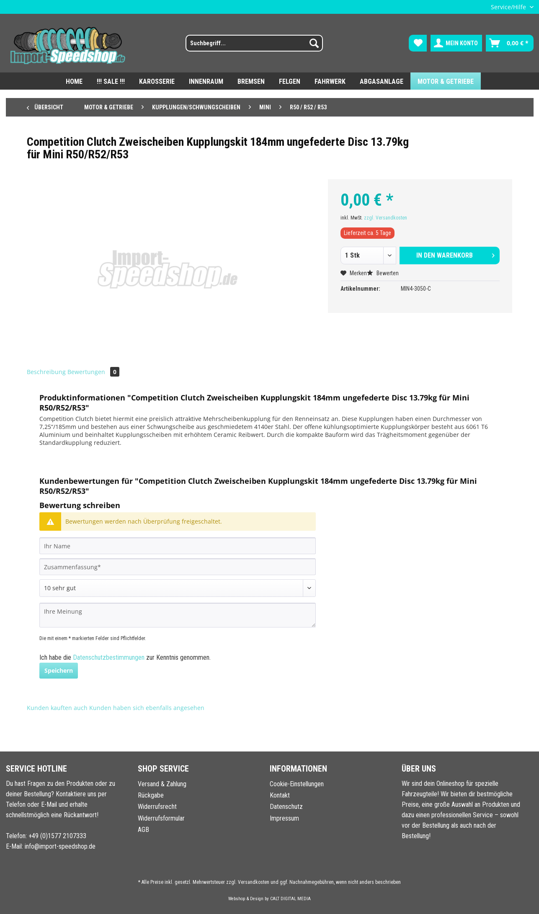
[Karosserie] (157, 81)
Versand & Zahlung (162, 784)
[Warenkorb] (510, 43)
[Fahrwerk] (330, 81)
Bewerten (383, 273)
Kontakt (280, 795)
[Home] (74, 81)
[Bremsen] (251, 81)
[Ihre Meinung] (177, 615)
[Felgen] (289, 81)
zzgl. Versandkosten (385, 218)
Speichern (58, 670)
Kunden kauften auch (57, 708)
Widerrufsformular (161, 818)
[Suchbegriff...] (254, 43)
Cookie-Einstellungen (297, 784)
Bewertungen (93, 372)
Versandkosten (253, 882)
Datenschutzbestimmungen (108, 657)
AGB (143, 830)
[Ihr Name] (177, 545)
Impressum (284, 818)
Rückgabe (151, 795)
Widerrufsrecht (157, 807)
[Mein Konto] (456, 43)
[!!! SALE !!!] (111, 81)
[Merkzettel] (418, 43)
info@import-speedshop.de (60, 846)
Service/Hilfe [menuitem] (509, 7)
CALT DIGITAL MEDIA (290, 898)
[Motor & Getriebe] (445, 81)
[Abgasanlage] (381, 81)
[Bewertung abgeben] (177, 588)
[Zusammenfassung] (177, 566)
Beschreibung (46, 372)
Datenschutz (286, 807)
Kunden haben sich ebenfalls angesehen (146, 708)
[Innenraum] (206, 81)
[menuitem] (249, 46)
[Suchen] (314, 43)
